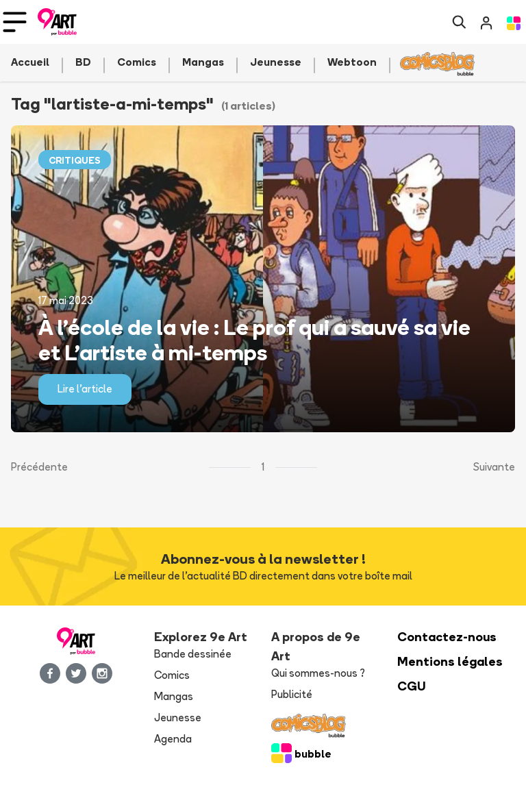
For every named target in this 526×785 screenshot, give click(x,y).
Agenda (173, 738)
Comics (172, 675)
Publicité (291, 694)
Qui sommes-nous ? (318, 673)
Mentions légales (450, 661)
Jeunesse (177, 717)
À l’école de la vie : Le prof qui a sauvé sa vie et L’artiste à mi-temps (254, 339)
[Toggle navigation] (14, 22)
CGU (411, 686)
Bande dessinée (192, 653)
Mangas (173, 696)
